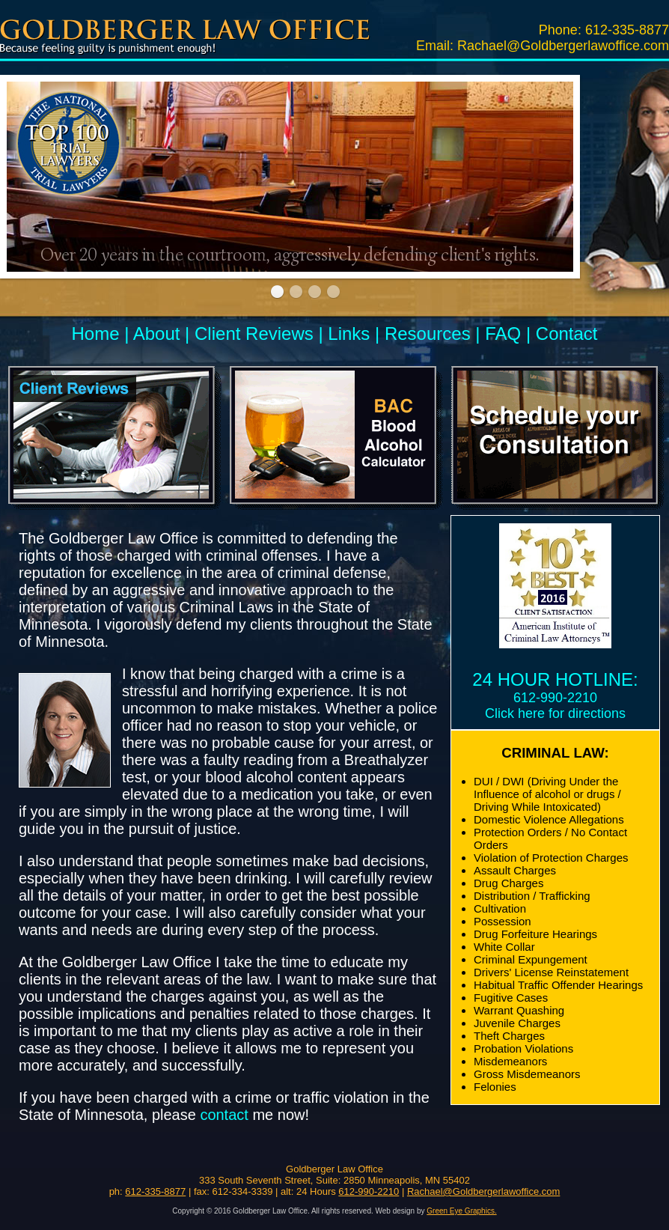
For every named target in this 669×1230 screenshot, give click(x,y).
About (156, 333)
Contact (567, 333)
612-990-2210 (555, 697)
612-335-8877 (627, 29)
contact (224, 1114)
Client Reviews (254, 333)
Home (95, 333)
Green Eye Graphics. (461, 1211)
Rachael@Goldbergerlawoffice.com (563, 45)
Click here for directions (555, 713)
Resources (428, 333)
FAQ (503, 333)
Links (349, 333)
